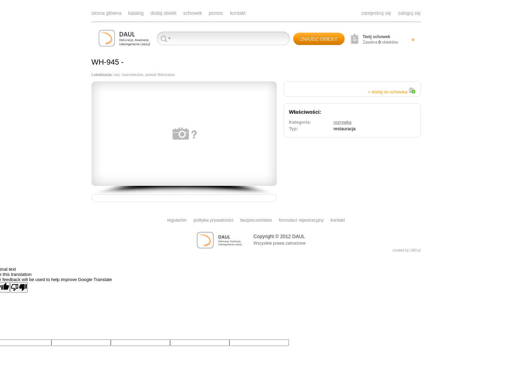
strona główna (106, 13)
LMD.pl (415, 250)
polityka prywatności (213, 220)
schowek (192, 13)
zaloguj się (409, 13)
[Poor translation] (19, 287)
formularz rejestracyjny (301, 220)
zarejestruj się (376, 13)
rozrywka (343, 122)
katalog (136, 13)
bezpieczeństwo (256, 220)
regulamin (177, 220)
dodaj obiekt (164, 13)
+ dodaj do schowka (391, 91)
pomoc (216, 13)
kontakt (238, 13)
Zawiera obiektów (380, 39)
